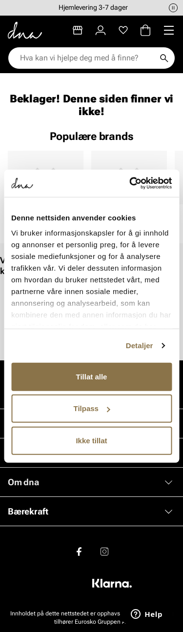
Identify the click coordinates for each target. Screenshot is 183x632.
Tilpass (92, 408)
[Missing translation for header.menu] (169, 30)
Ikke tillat (91, 440)
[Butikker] (77, 30)
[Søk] (164, 58)
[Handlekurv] (145, 30)
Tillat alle (91, 376)
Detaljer (139, 345)
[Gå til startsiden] (25, 30)
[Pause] (173, 8)
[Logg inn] (100, 30)
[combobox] (86, 58)
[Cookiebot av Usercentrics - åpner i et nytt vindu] (130, 183)
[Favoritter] (123, 30)
